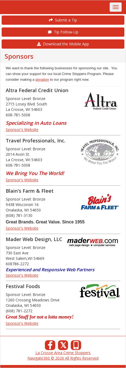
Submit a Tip (63, 20)
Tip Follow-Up (63, 32)
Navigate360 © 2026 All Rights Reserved (63, 358)
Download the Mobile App (63, 43)
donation (42, 79)
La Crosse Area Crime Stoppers (63, 352)
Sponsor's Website (22, 129)
